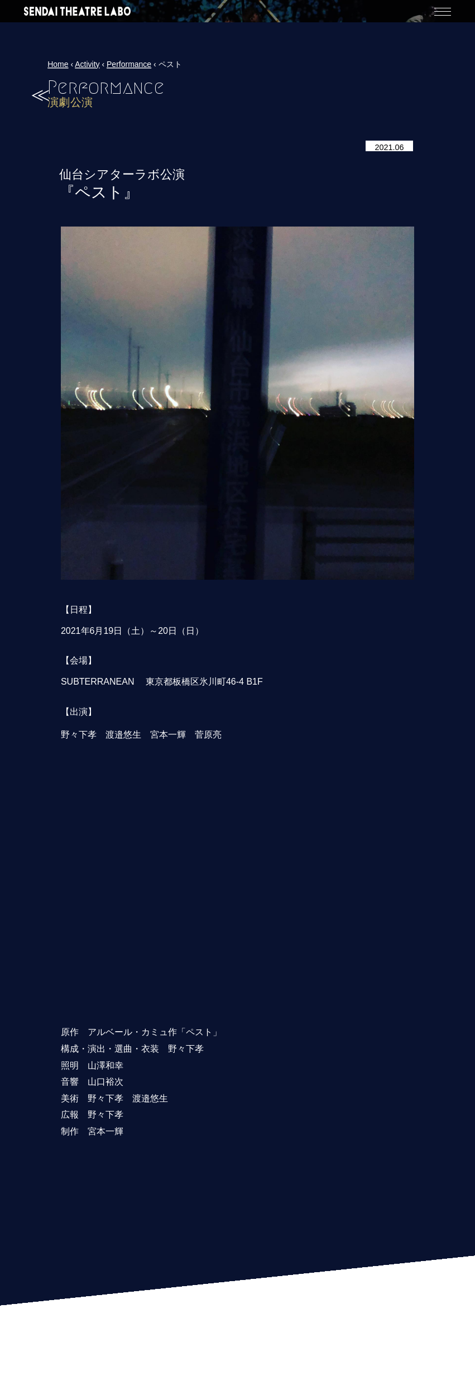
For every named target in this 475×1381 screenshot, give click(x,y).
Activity (87, 64)
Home (57, 64)
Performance (129, 64)
